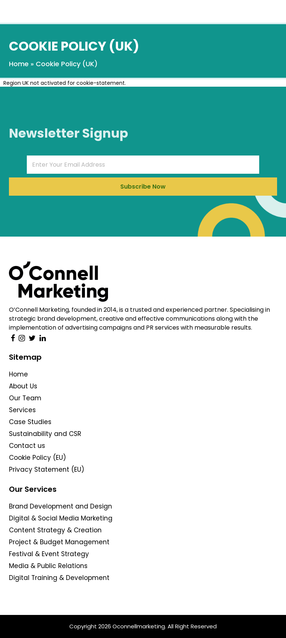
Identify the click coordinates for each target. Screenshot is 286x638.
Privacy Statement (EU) (46, 469)
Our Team (25, 398)
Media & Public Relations (48, 565)
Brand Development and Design (60, 506)
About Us (23, 386)
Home (19, 63)
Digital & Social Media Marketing (60, 518)
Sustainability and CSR (45, 433)
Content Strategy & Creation (55, 530)
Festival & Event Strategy (49, 553)
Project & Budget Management (59, 542)
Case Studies (30, 421)
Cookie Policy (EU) (37, 457)
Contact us (27, 445)
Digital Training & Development (59, 577)
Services (22, 409)
